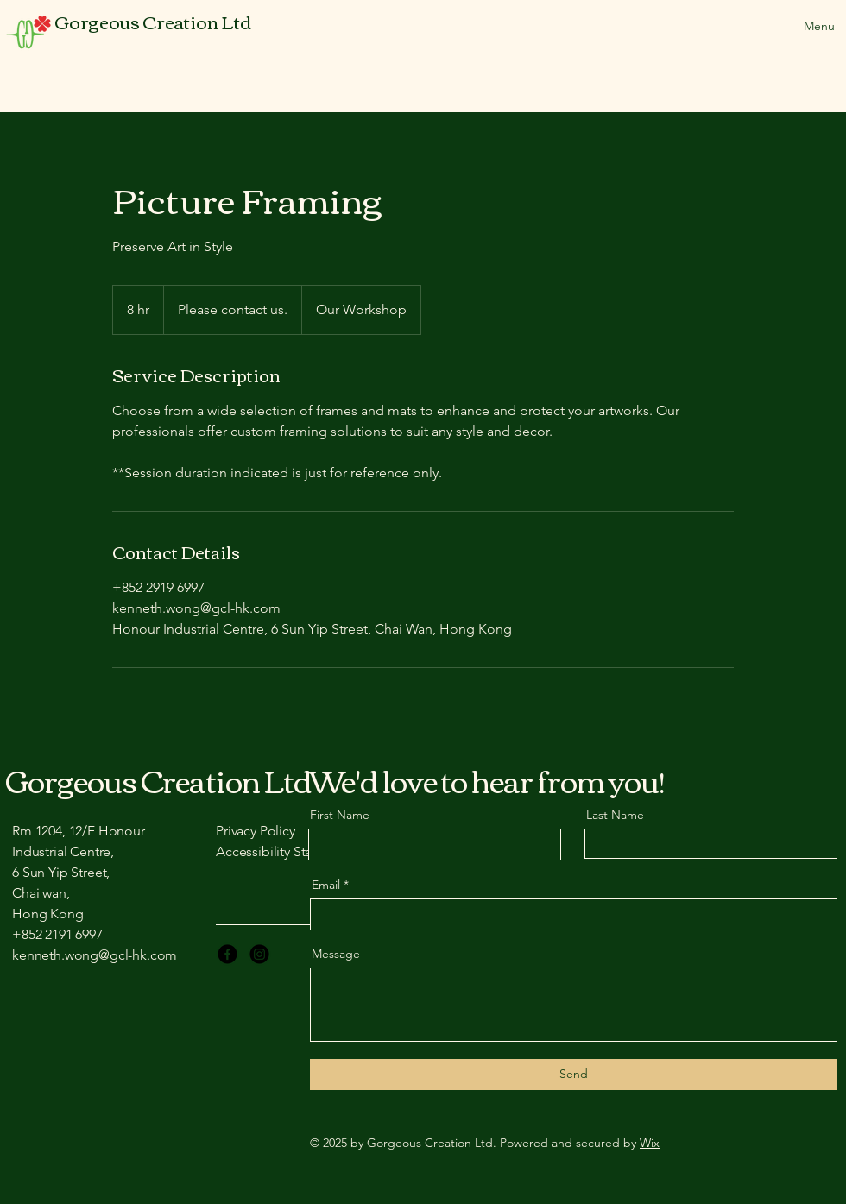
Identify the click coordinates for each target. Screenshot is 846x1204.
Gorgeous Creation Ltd (158, 780)
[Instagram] (259, 954)
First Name (339, 815)
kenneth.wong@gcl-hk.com (94, 955)
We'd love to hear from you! (486, 780)
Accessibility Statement (285, 851)
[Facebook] (227, 954)
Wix (650, 1142)
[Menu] (800, 25)
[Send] (573, 1074)
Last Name (615, 815)
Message (336, 954)
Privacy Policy (255, 831)
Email (326, 885)
